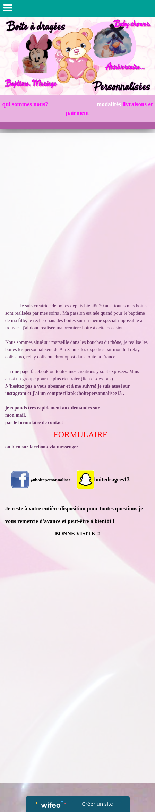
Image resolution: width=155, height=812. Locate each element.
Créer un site (97, 803)
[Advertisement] (77, 213)
